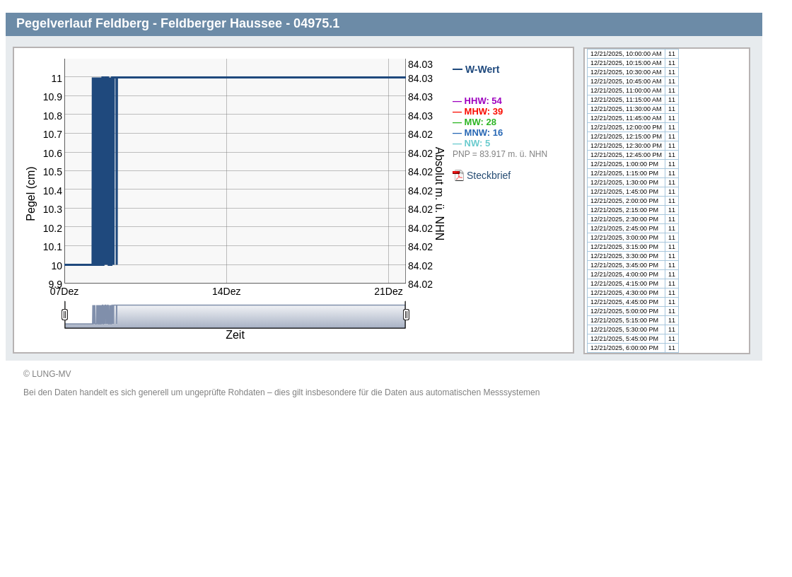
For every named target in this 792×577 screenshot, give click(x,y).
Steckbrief (489, 175)
